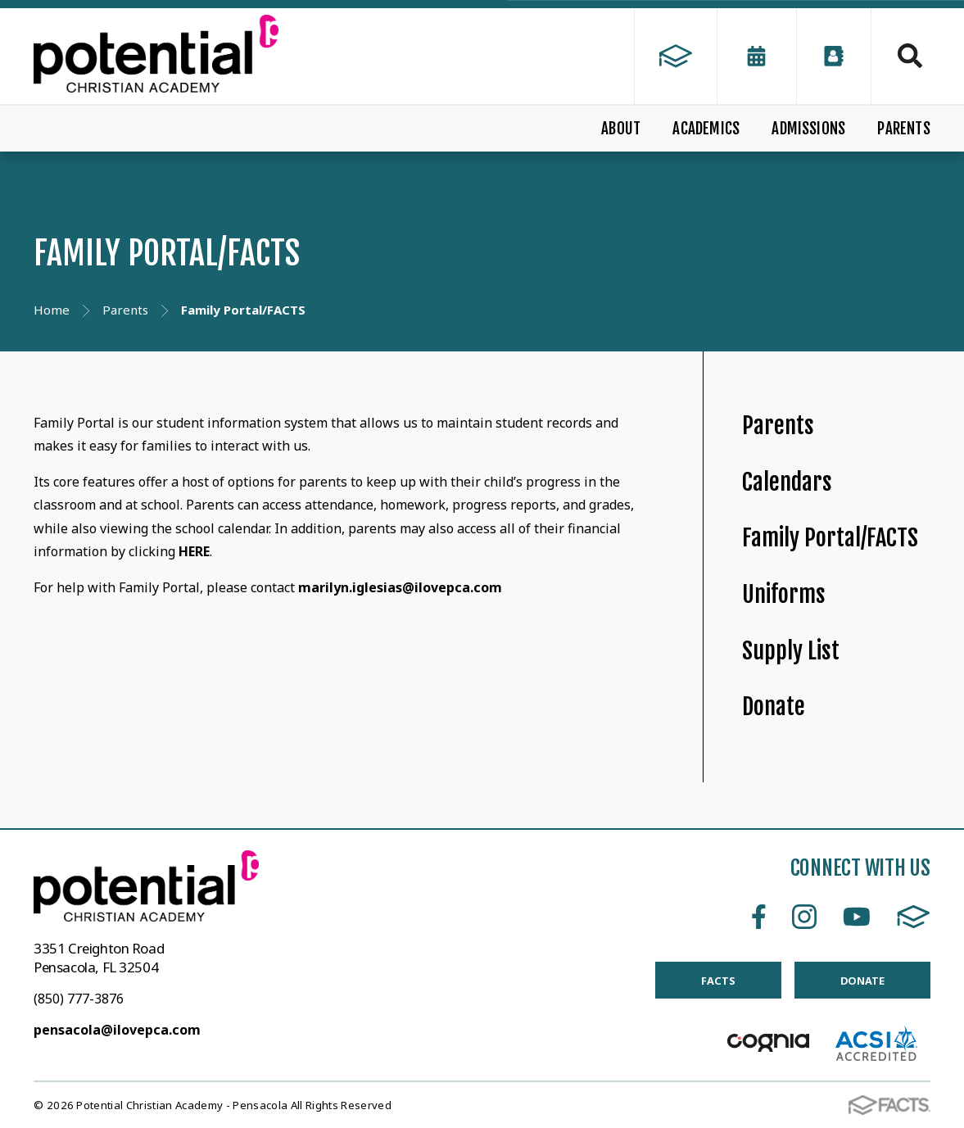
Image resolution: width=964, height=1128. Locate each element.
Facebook (759, 916)
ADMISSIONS (808, 128)
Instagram (804, 916)
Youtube (857, 916)
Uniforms (784, 594)
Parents (778, 425)
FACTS (913, 916)
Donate (773, 706)
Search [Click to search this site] (910, 55)
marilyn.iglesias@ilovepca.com (400, 587)
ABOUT (620, 128)
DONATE (862, 980)
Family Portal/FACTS (830, 537)
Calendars (787, 482)
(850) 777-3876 (79, 999)
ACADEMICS (706, 128)
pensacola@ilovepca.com (117, 1030)
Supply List (791, 650)
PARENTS (903, 128)
